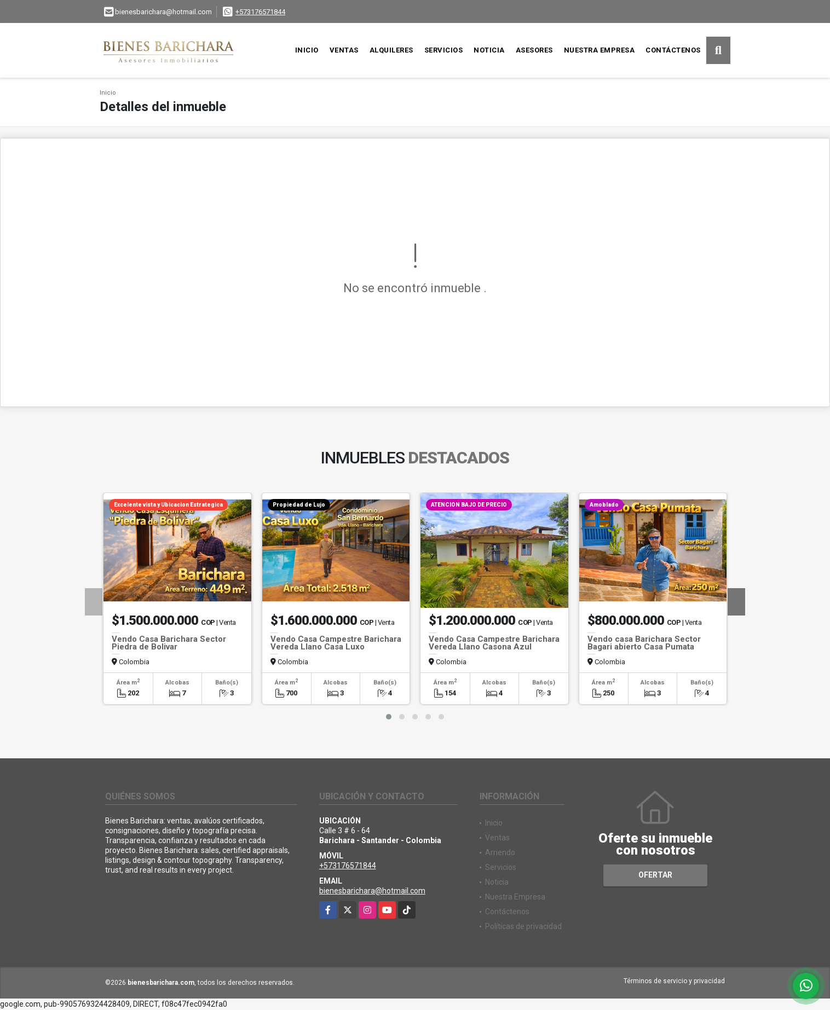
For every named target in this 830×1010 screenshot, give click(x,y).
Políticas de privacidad (523, 926)
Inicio (307, 50)
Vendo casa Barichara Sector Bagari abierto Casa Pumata (644, 643)
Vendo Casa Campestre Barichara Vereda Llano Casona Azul (494, 643)
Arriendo (500, 852)
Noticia (489, 50)
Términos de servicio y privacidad (674, 981)
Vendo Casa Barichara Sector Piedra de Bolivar (169, 643)
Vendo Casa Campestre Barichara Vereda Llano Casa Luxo (335, 643)
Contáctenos (673, 50)
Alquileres (391, 50)
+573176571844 (260, 12)
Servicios (443, 50)
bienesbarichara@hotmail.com (372, 890)
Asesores (534, 50)
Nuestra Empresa (599, 50)
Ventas (344, 50)
